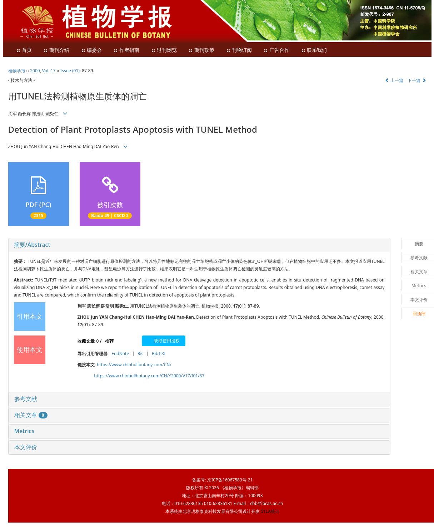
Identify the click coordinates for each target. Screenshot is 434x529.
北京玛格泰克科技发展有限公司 (213, 511)
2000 (35, 71)
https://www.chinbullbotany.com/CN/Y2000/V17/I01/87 (149, 376)
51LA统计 (270, 511)
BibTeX (158, 354)
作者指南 (126, 50)
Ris (140, 354)
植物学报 (16, 71)
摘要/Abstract (32, 245)
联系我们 (314, 50)
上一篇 (394, 80)
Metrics (24, 431)
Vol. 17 (48, 71)
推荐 (109, 341)
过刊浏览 (164, 50)
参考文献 (25, 399)
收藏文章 (86, 341)
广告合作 (276, 50)
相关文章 (31, 415)
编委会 (91, 50)
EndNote (120, 354)
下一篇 (417, 80)
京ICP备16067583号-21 (230, 480)
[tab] (199, 245)
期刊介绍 (56, 50)
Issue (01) (70, 71)
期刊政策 (201, 50)
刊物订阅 (239, 50)
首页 (24, 50)
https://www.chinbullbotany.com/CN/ (134, 365)
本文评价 (25, 447)
